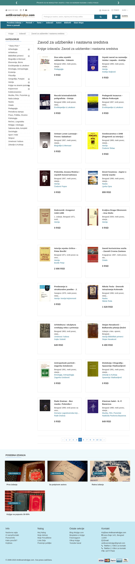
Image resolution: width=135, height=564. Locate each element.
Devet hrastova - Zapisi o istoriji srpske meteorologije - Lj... (114, 175)
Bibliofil (67, 23)
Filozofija (12, 75)
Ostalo (11, 105)
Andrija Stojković (109, 72)
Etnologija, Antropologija (18, 69)
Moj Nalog (42, 532)
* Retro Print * (14, 46)
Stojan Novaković (109, 339)
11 (101, 440)
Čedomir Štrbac (108, 148)
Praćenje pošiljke (45, 543)
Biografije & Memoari (16, 59)
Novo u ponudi (13, 25)
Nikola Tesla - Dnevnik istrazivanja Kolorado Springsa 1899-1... (113, 289)
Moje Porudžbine (44, 538)
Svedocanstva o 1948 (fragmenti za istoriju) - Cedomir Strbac (113, 136)
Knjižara (9, 543)
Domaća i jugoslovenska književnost (69, 413)
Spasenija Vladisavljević (112, 377)
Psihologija (12, 118)
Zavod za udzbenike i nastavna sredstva (47, 34)
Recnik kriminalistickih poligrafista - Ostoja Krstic (65, 98)
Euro (125, 10)
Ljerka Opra (107, 186)
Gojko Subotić (60, 339)
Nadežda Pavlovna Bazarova (114, 416)
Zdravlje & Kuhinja (15, 145)
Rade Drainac (60, 416)
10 (97, 440)
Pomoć (116, 10)
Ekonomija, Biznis (15, 62)
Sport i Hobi (13, 135)
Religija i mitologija (16, 125)
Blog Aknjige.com (76, 532)
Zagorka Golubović (62, 377)
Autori (58, 23)
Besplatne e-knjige (77, 535)
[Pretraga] (100, 16)
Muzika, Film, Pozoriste (17, 95)
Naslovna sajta (12, 532)
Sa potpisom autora (57, 485)
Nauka (11, 102)
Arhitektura (12, 52)
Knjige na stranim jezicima (19, 85)
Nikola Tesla (107, 301)
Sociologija (12, 131)
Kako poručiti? (11, 540)
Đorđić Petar (59, 263)
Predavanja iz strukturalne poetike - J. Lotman (65, 289)
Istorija (11, 82)
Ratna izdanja (98, 485)
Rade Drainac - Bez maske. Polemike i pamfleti (63, 404)
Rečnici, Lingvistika (16, 122)
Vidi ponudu (13, 473)
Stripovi (11, 138)
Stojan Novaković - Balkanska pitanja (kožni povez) (114, 327)
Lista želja (42, 540)
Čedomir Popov (60, 186)
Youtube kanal (75, 543)
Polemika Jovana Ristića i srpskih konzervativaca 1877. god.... (66, 175)
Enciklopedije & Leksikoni (18, 66)
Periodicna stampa (16, 112)
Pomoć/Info (10, 538)
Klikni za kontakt (119, 546)
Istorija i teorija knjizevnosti (65, 298)
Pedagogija (13, 108)
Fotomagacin (74, 538)
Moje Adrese (43, 535)
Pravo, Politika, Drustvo (18, 115)
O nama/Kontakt (12, 535)
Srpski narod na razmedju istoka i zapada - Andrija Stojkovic (114, 60)
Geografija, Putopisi (16, 79)
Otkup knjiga (74, 540)
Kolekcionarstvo (14, 92)
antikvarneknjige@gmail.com (113, 543)
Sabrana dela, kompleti (17, 128)
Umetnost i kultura (15, 141)
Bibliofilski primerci (15, 56)
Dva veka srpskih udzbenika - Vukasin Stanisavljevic (64, 60)
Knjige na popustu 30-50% (18, 514)
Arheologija (13, 49)
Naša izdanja (13, 98)
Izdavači (49, 23)
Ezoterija (11, 72)
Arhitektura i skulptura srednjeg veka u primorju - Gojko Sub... (66, 327)
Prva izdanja (12, 485)
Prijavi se (105, 10)
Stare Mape (79, 23)
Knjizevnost (13, 89)
